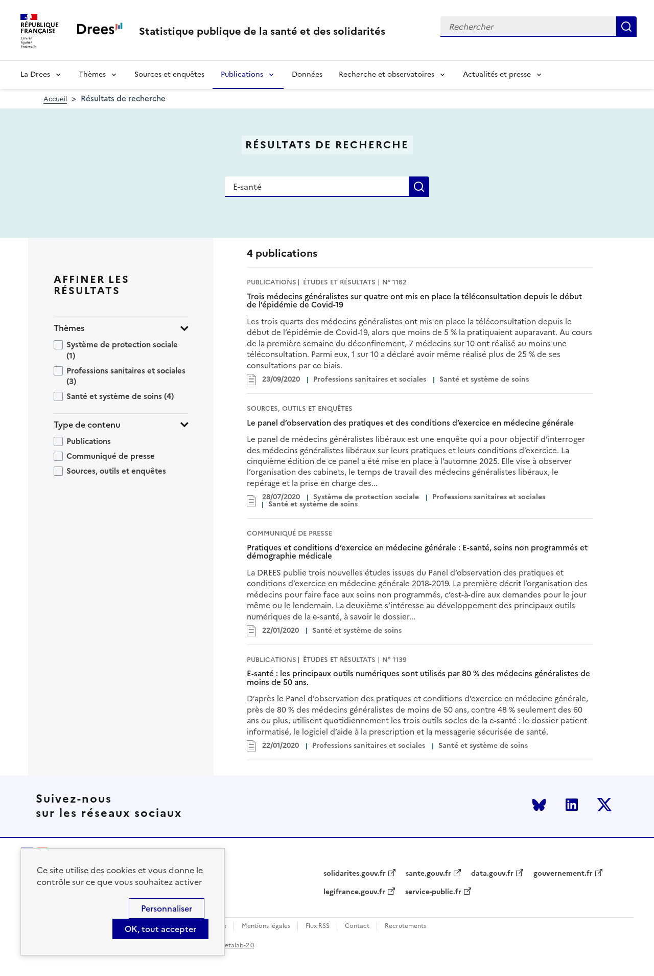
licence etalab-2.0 (228, 945)
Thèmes (92, 74)
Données (307, 74)
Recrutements (405, 926)
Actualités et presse (497, 74)
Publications (242, 74)
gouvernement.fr (563, 874)
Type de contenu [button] (87, 425)
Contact (357, 926)
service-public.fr (433, 892)
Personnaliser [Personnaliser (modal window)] (166, 908)
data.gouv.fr (492, 874)
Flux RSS (318, 926)
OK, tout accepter (160, 929)
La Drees (35, 74)
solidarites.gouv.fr (354, 874)
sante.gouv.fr (428, 874)
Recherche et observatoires (386, 74)
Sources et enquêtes (169, 74)
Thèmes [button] (69, 328)
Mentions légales (266, 926)
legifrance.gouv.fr (354, 892)
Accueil (55, 99)
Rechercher (626, 26)
